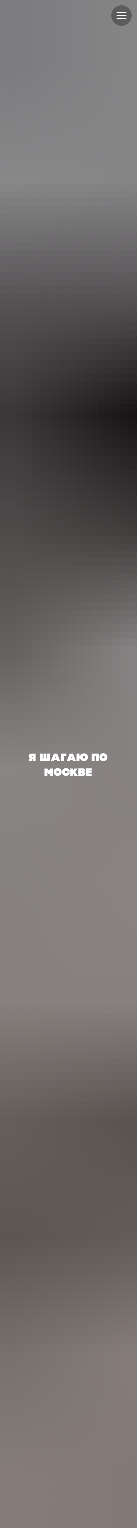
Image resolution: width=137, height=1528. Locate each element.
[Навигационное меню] (121, 15)
